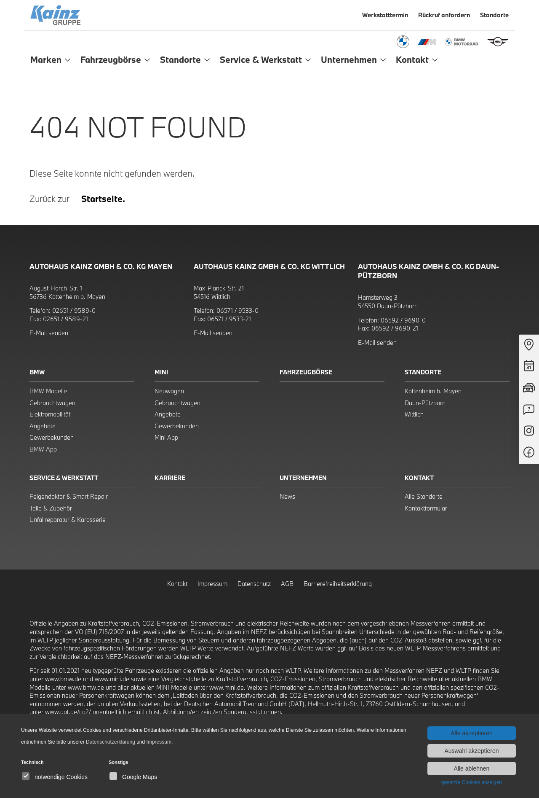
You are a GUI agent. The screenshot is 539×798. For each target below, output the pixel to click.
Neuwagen (169, 391)
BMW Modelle (48, 391)
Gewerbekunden (51, 437)
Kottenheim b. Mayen (433, 391)
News (287, 496)
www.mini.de (112, 679)
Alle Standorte (424, 496)
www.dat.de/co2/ (68, 712)
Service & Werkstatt (63, 478)
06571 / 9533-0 (237, 310)
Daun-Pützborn (425, 403)
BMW (37, 372)
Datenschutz (254, 584)
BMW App (43, 449)
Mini (161, 372)
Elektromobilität (49, 414)
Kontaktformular (426, 508)
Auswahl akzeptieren (471, 750)
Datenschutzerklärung (110, 742)
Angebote (42, 426)
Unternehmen (303, 478)
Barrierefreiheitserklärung (338, 584)
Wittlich (414, 414)
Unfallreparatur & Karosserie (67, 520)
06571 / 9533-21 (229, 319)
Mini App (166, 437)
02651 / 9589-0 (74, 310)
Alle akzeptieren (472, 733)
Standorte (423, 372)
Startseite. (103, 198)
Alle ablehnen (472, 768)
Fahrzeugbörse (306, 372)
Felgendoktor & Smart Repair (68, 496)
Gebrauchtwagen (52, 403)
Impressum (212, 584)
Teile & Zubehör (50, 508)
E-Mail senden (48, 333)
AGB (287, 584)
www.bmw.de (63, 679)
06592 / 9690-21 (394, 328)
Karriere (170, 478)
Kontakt (419, 478)
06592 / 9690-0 (403, 320)
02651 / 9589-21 (65, 319)
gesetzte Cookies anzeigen (471, 782)
